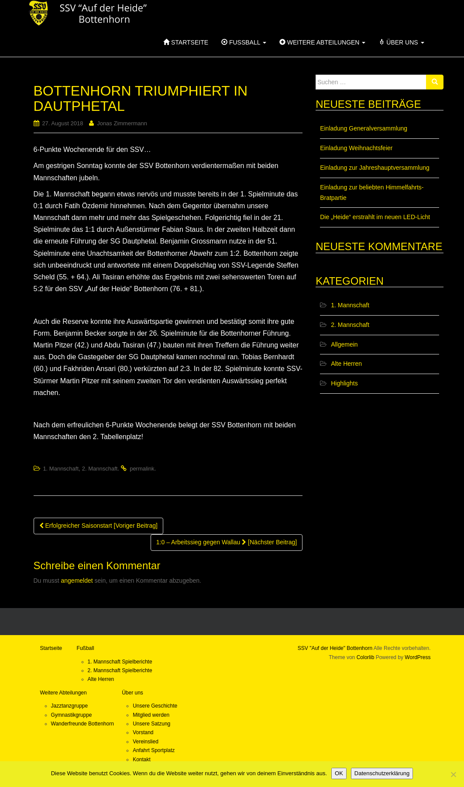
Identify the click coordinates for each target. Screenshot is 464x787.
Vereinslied (145, 742)
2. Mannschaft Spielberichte (120, 670)
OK (339, 773)
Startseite (185, 42)
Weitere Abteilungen (322, 42)
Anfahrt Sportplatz (154, 750)
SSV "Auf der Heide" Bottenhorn (335, 648)
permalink (142, 468)
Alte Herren (346, 363)
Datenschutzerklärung (381, 773)
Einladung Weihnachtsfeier (356, 147)
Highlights (344, 383)
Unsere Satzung (151, 724)
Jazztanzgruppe (69, 706)
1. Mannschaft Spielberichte (120, 662)
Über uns (401, 42)
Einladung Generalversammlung (363, 128)
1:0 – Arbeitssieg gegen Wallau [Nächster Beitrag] (226, 542)
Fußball (243, 42)
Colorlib (366, 657)
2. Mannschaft (100, 468)
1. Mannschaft (61, 468)
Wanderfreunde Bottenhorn (82, 724)
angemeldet (77, 580)
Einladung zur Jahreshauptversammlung (375, 167)
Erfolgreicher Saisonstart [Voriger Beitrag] (98, 525)
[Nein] (453, 774)
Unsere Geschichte (155, 706)
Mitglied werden (151, 715)
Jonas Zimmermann (122, 123)
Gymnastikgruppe (71, 715)
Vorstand (143, 732)
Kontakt (142, 759)
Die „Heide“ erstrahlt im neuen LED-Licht (375, 216)
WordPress (417, 657)
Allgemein (344, 344)
